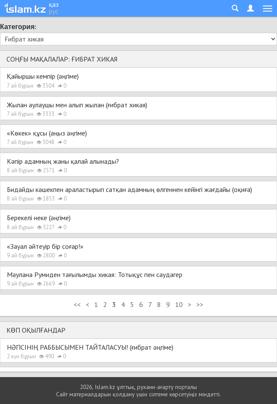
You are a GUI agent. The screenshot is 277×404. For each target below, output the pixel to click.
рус (53, 11)
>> (200, 304)
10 (179, 304)
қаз (54, 4)
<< (77, 304)
